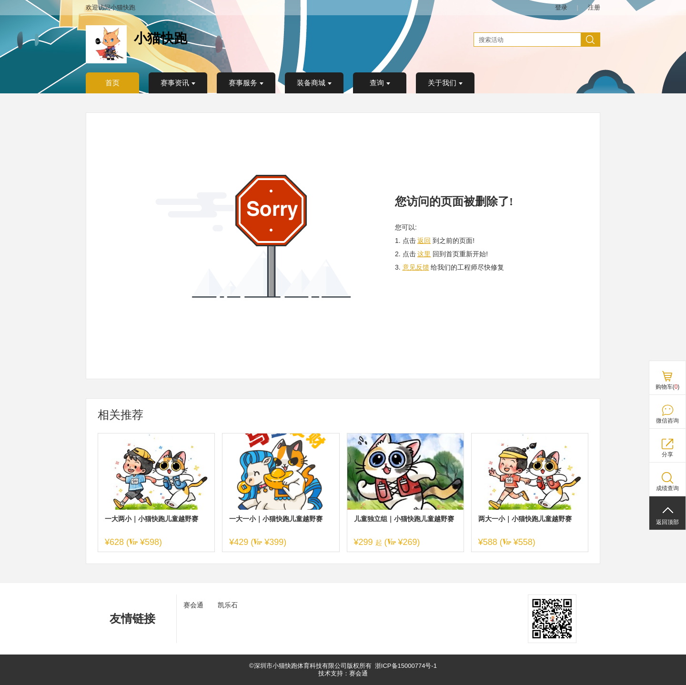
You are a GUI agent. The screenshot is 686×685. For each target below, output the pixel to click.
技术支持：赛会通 (343, 673)
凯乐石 (228, 605)
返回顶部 (667, 522)
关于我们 (445, 83)
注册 (594, 7)
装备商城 (314, 83)
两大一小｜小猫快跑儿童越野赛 (525, 519)
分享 (667, 454)
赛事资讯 (178, 83)
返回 (424, 240)
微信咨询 (667, 420)
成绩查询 (667, 488)
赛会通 (193, 605)
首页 (112, 83)
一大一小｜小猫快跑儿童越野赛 (276, 519)
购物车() (668, 386)
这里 (424, 254)
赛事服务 (246, 83)
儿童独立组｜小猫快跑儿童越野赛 (404, 519)
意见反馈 (416, 267)
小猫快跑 (160, 38)
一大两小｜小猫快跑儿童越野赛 (151, 519)
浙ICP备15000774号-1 (406, 665)
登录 (561, 7)
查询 (380, 83)
